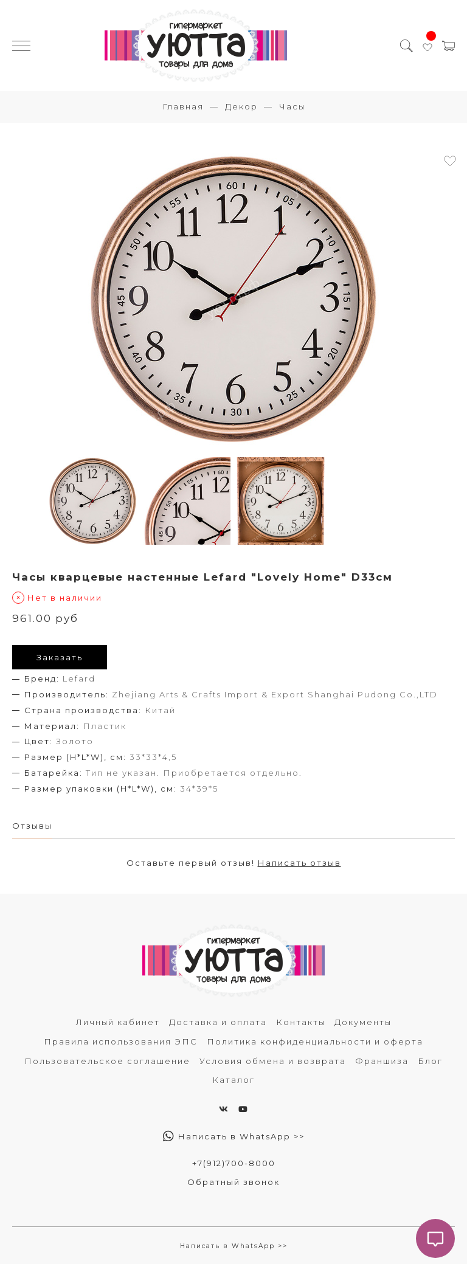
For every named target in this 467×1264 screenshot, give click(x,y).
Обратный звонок (233, 1182)
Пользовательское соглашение (107, 1061)
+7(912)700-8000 (233, 1163)
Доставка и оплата (218, 1022)
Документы (363, 1022)
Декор (241, 106)
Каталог (233, 1080)
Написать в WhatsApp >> (234, 1136)
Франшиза (382, 1061)
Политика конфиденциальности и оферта (315, 1041)
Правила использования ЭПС (121, 1041)
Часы (292, 106)
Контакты (300, 1022)
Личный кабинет (118, 1022)
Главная (183, 106)
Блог (430, 1061)
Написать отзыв (299, 863)
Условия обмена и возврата (272, 1061)
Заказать (59, 657)
